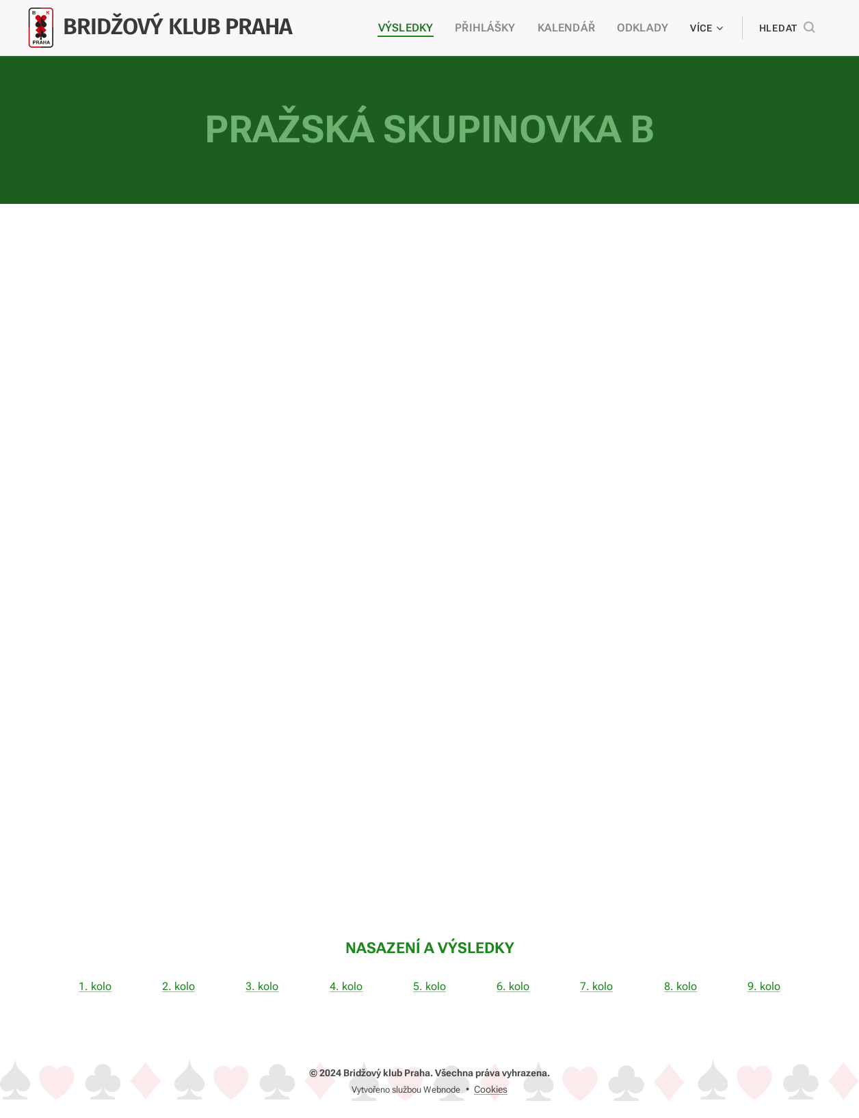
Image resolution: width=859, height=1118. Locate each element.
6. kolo (513, 985)
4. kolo (346, 985)
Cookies (490, 1089)
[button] (787, 28)
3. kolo (262, 985)
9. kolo (764, 985)
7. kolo (596, 985)
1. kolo (95, 985)
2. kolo (178, 985)
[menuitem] (423, 28)
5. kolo (429, 985)
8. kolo (680, 985)
